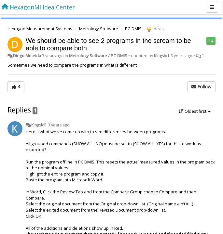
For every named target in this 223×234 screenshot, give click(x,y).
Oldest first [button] (195, 111)
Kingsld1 (162, 55)
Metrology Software (98, 29)
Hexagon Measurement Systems (39, 29)
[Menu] (212, 7)
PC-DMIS (133, 29)
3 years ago (59, 125)
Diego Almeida (27, 55)
